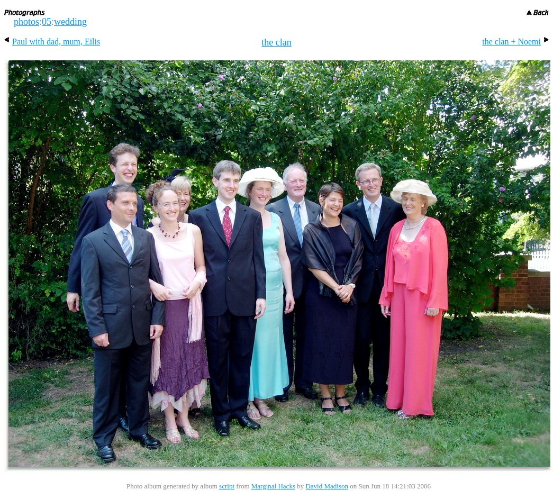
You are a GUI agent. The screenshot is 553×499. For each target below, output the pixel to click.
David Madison (326, 486)
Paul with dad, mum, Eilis (52, 41)
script (226, 486)
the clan (276, 42)
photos (26, 21)
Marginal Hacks (273, 486)
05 (46, 21)
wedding (70, 21)
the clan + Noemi (515, 41)
